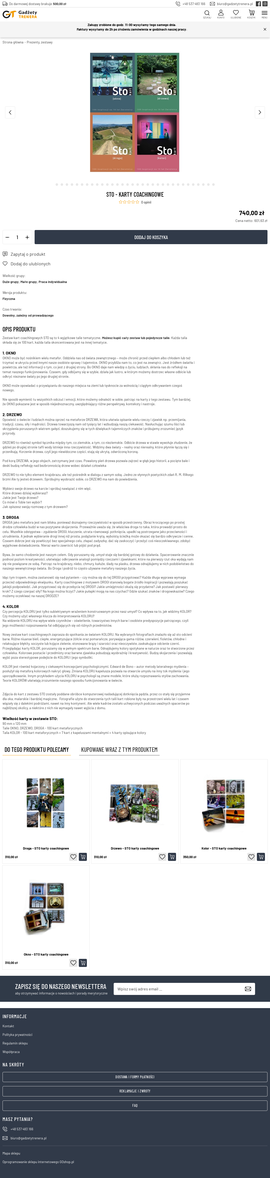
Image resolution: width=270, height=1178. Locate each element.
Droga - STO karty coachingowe (46, 848)
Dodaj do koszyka (151, 237)
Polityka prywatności (17, 1035)
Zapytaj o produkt (28, 254)
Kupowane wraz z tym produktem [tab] (119, 749)
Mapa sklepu (11, 1153)
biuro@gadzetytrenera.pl (235, 4)
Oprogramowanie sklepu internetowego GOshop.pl (38, 1162)
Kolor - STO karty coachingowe (224, 848)
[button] (7, 237)
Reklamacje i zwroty (135, 1091)
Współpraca (11, 1052)
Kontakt (8, 1026)
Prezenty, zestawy (40, 42)
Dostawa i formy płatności (135, 1077)
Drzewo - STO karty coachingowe (135, 848)
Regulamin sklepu (15, 1043)
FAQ (134, 1105)
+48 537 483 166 (194, 4)
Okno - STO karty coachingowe (46, 954)
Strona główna (13, 42)
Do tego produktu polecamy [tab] (37, 749)
